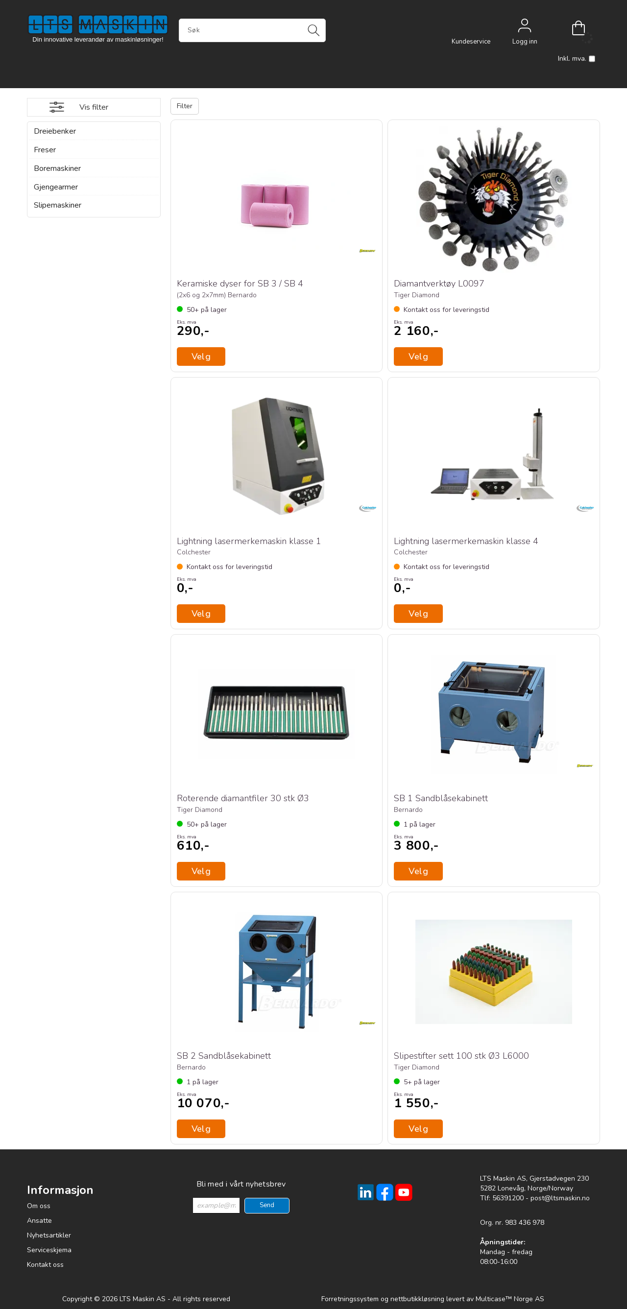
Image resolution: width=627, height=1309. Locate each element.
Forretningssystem (350, 1299)
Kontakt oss (45, 1264)
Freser (45, 149)
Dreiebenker (55, 131)
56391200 (508, 1198)
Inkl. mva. (576, 59)
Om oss (38, 1206)
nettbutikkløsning (417, 1299)
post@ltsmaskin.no (560, 1198)
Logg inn (524, 28)
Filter (185, 106)
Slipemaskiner (57, 205)
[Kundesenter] (470, 28)
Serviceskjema (49, 1250)
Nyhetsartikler (49, 1235)
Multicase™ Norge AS (510, 1299)
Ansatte (39, 1220)
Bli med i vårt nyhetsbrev (241, 1184)
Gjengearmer (56, 187)
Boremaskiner (57, 168)
